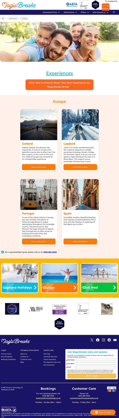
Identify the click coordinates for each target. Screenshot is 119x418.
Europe (24, 18)
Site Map (47, 354)
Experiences (13, 18)
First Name (70, 360)
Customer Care (25, 359)
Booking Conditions (8, 359)
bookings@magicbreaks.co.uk (48, 398)
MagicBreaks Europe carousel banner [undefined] (59, 43)
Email (69, 367)
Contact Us (112, 1)
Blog (22, 362)
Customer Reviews (50, 357)
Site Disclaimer (6, 357)
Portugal (28, 213)
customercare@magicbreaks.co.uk (84, 398)
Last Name (70, 363)
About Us (23, 354)
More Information (38, 167)
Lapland (69, 143)
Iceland (27, 143)
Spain (68, 213)
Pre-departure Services (52, 362)
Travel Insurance (50, 359)
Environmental (49, 365)
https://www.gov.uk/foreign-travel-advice (19, 417)
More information (38, 241)
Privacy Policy (6, 354)
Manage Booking (105, 7)
